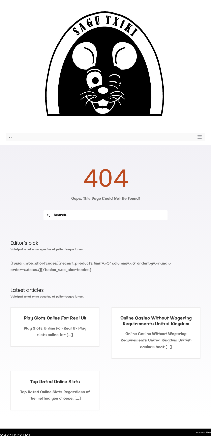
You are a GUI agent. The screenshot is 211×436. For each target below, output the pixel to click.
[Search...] (105, 215)
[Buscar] (48, 215)
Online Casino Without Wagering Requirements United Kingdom (154, 321)
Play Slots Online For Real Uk (55, 318)
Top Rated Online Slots (60, 379)
